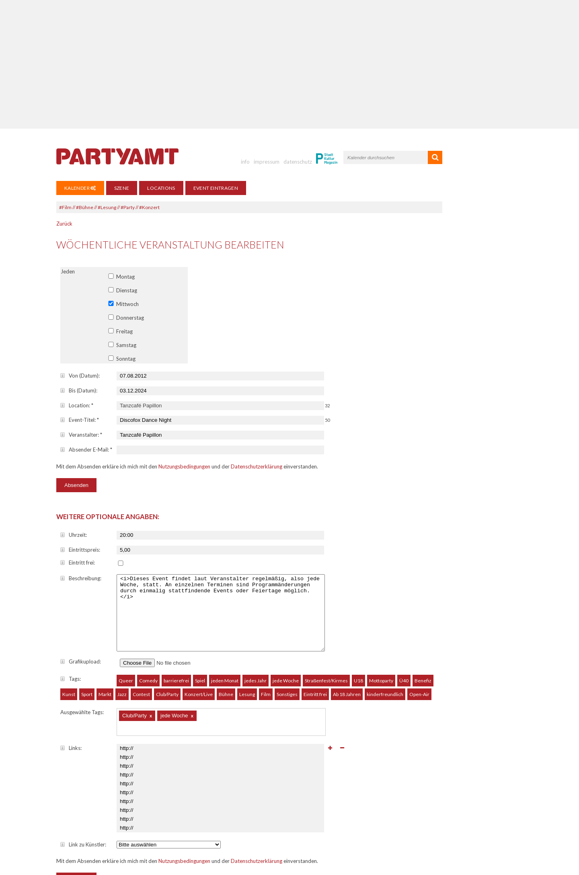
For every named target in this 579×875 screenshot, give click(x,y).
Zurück (64, 223)
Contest (141, 661)
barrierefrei (176, 647)
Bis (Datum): (78, 390)
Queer (126, 647)
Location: (76, 405)
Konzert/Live (199, 661)
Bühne (226, 661)
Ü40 (404, 647)
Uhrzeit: (73, 535)
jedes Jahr (255, 647)
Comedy (148, 647)
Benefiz (423, 647)
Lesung (247, 661)
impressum (266, 161)
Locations (161, 188)
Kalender (80, 188)
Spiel (200, 647)
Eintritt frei (315, 661)
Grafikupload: (80, 628)
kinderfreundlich (385, 661)
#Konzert (149, 207)
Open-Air (419, 661)
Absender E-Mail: (86, 449)
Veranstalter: (81, 434)
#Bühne (84, 207)
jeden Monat (224, 647)
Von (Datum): (80, 375)
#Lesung (107, 207)
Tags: (70, 645)
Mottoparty (381, 647)
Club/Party (167, 661)
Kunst (68, 661)
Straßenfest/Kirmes (326, 647)
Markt (105, 661)
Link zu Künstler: (83, 811)
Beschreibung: (80, 578)
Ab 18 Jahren (347, 661)
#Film (65, 207)
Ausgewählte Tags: (82, 679)
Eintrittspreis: (80, 549)
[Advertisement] (289, 64)
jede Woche (286, 647)
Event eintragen (215, 188)
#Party (128, 207)
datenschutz (297, 161)
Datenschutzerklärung (256, 466)
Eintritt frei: (77, 562)
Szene (121, 188)
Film (266, 661)
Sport (86, 661)
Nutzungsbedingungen (184, 466)
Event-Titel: (79, 420)
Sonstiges (287, 661)
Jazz (122, 661)
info (245, 161)
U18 (358, 647)
